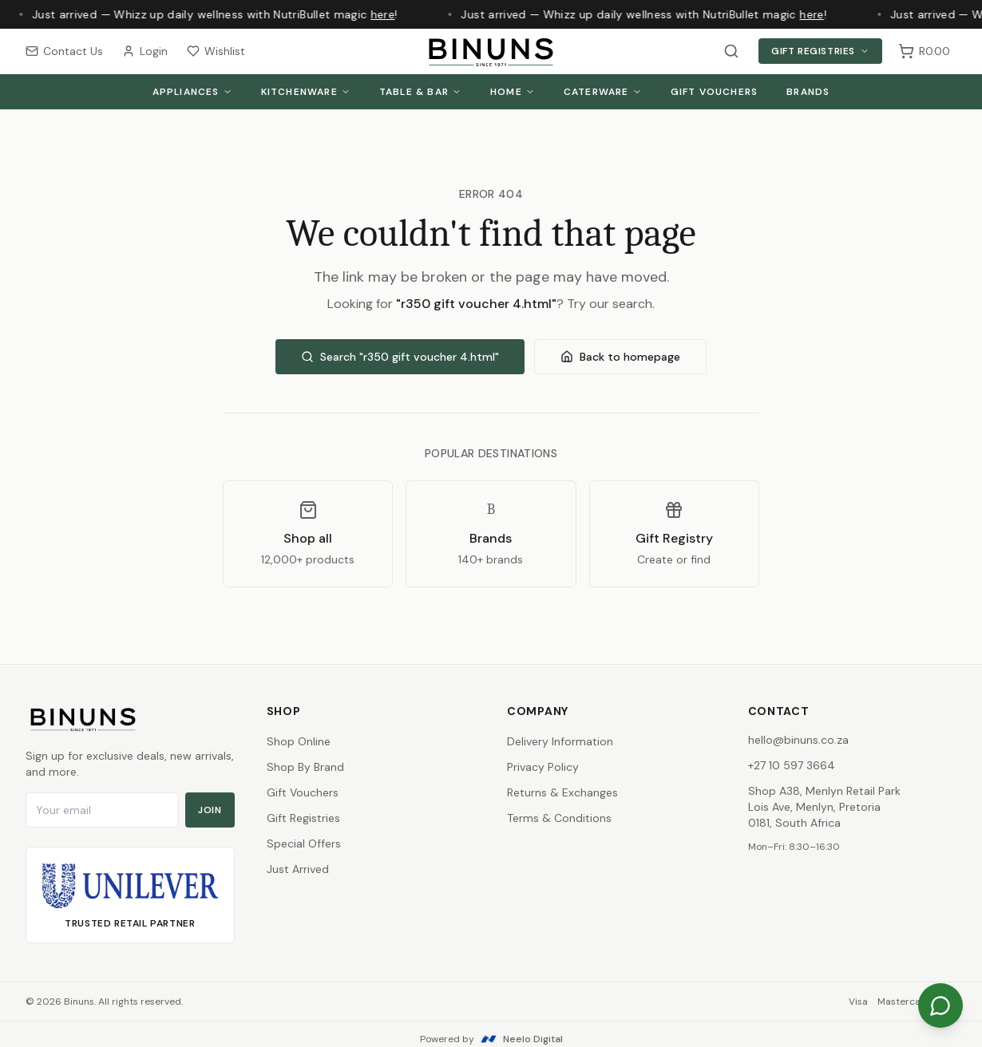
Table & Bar (420, 91)
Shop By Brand (305, 767)
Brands (808, 91)
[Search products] (731, 51)
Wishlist (216, 51)
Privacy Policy (543, 767)
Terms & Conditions (559, 818)
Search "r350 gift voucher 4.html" (400, 357)
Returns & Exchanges (562, 792)
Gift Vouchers (714, 91)
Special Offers (304, 843)
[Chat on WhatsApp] (940, 1005)
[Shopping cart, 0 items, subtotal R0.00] (924, 51)
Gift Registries (820, 51)
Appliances (192, 91)
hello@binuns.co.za (798, 740)
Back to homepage (620, 357)
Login (145, 51)
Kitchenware (305, 91)
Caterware (603, 91)
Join (209, 810)
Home (512, 91)
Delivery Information (560, 741)
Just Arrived (298, 869)
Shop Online (299, 741)
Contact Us (64, 51)
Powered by (491, 1039)
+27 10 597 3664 (791, 765)
